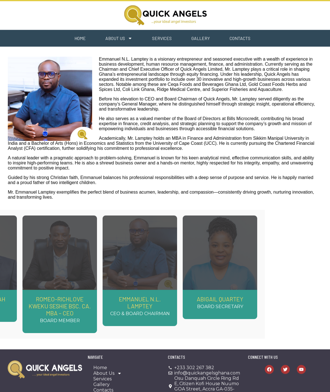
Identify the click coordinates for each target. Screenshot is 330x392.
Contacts (220, 39)
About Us (99, 39)
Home (60, 39)
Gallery (181, 39)
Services (142, 39)
